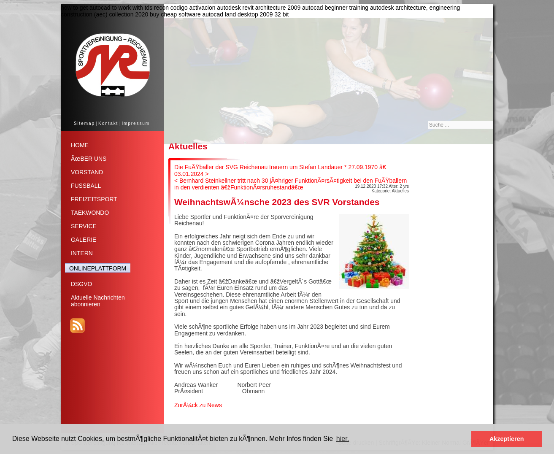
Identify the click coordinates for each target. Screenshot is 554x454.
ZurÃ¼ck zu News (198, 405)
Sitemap (84, 123)
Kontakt (108, 123)
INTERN (82, 253)
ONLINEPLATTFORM (97, 268)
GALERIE (83, 239)
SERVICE (84, 226)
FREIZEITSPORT (94, 199)
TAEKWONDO (90, 212)
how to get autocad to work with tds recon (115, 7)
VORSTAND (87, 172)
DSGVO (81, 284)
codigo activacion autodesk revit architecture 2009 (235, 7)
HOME (80, 145)
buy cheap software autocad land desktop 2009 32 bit (219, 14)
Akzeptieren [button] (506, 438)
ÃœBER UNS (88, 158)
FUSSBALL (86, 185)
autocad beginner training (335, 7)
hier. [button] (342, 438)
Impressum (136, 123)
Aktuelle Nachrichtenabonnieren (98, 301)
